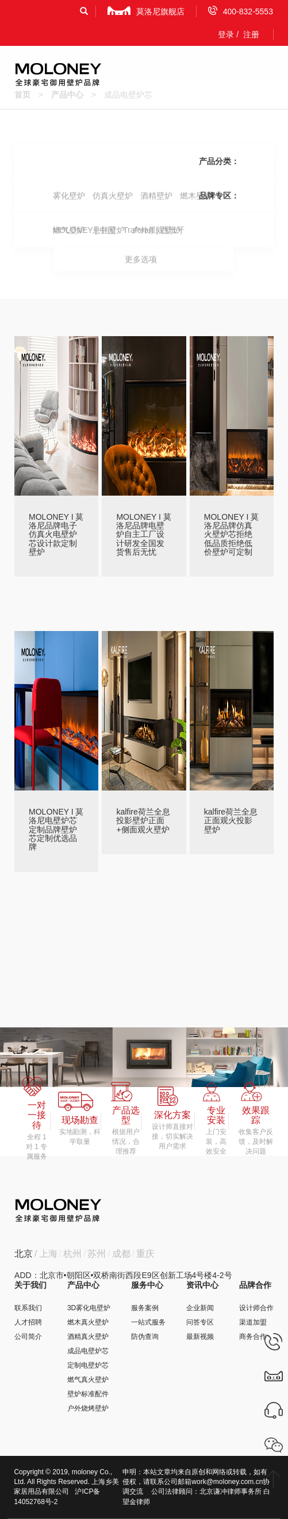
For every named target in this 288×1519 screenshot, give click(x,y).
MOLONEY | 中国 (84, 230)
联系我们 (28, 1308)
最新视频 (200, 1337)
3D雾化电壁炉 (88, 1308)
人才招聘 (28, 1322)
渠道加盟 (253, 1322)
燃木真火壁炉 (88, 1322)
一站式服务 (148, 1322)
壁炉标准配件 (88, 1394)
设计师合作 (256, 1308)
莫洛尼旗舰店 (146, 11)
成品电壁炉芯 (88, 1351)
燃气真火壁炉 (88, 1380)
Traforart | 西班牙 (154, 230)
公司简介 (28, 1337)
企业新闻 (200, 1308)
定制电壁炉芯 (88, 1365)
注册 (251, 34)
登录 (226, 34)
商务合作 (253, 1337)
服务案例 (145, 1308)
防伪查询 (145, 1337)
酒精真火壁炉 (88, 1337)
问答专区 (200, 1322)
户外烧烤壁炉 (88, 1408)
